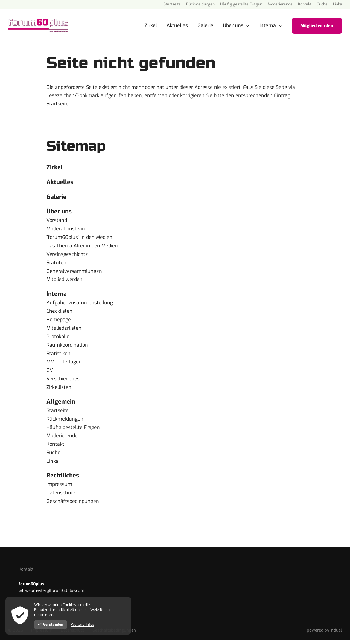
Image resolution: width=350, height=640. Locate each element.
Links (52, 455)
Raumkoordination (67, 341)
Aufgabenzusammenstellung (79, 300)
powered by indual (324, 623)
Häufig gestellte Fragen (73, 422)
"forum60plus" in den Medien (79, 236)
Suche (53, 447)
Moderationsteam (66, 228)
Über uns (59, 211)
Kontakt (55, 438)
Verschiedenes (63, 374)
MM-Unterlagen (64, 358)
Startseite (57, 103)
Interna (56, 292)
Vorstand (56, 220)
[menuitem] (172, 4)
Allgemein (60, 397)
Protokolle (57, 333)
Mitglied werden (64, 277)
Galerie (56, 197)
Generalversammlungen (74, 269)
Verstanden (51, 624)
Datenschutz (60, 486)
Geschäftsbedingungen (72, 494)
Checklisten (59, 309)
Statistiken (58, 350)
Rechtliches (62, 469)
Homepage (58, 317)
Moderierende (62, 430)
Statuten (56, 261)
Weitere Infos (83, 624)
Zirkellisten (58, 383)
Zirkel (54, 167)
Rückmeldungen (64, 414)
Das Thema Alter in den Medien (82, 245)
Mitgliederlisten (63, 325)
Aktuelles (59, 182)
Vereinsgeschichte (67, 253)
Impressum (59, 478)
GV (49, 366)
